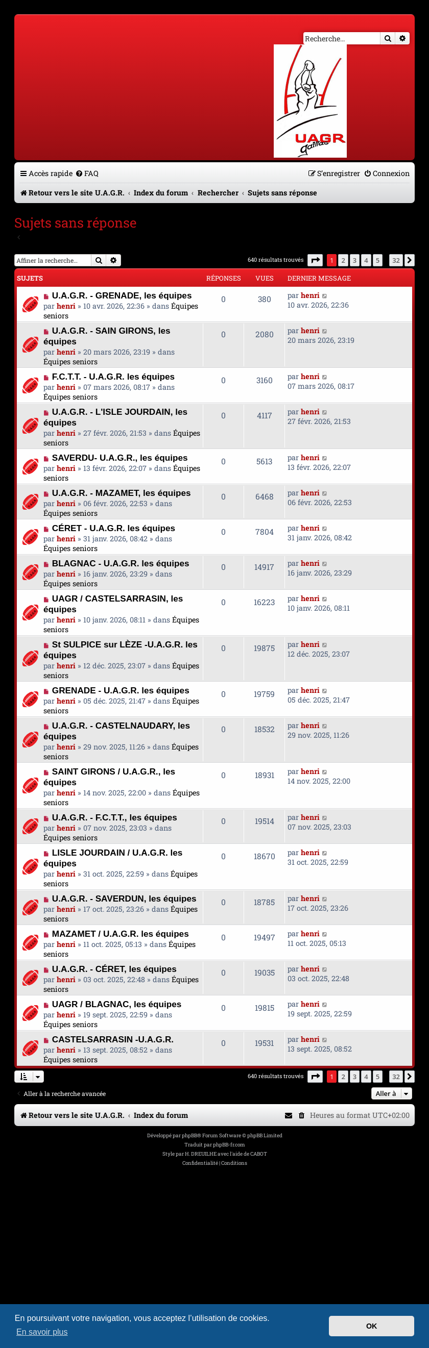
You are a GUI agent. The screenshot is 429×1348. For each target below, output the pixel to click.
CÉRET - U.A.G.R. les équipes (113, 528)
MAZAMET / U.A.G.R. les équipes (120, 934)
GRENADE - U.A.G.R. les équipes (120, 690)
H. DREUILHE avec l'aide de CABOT (226, 1154)
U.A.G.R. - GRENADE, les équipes (122, 295)
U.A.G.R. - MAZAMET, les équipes (121, 493)
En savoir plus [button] (42, 1332)
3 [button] (354, 260)
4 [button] (366, 260)
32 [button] (396, 260)
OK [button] (371, 1326)
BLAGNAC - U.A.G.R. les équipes (120, 563)
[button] (315, 260)
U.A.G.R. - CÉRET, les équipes (114, 969)
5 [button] (377, 260)
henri (66, 306)
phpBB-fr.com (229, 1144)
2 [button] (343, 260)
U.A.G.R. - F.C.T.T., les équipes (114, 817)
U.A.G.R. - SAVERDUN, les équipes (124, 898)
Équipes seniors (70, 361)
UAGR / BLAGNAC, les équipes (117, 1004)
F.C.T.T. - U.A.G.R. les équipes (113, 376)
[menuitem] (87, 173)
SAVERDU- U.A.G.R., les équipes (120, 458)
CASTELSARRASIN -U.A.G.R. (113, 1039)
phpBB (189, 1135)
